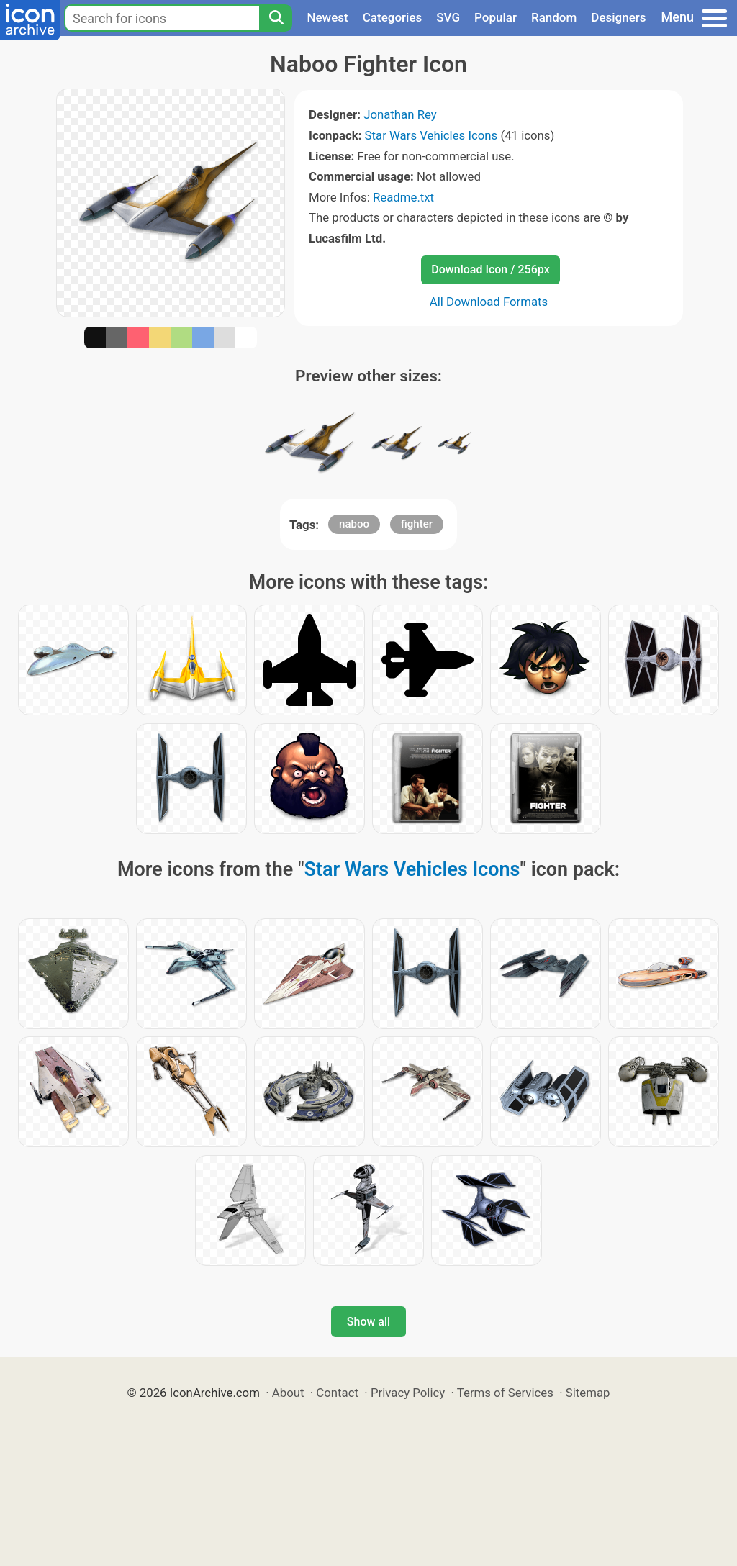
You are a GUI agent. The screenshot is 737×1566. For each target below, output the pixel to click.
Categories (392, 17)
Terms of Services (505, 1392)
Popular (495, 17)
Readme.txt (403, 197)
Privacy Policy (408, 1392)
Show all (368, 1322)
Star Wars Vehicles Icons (431, 135)
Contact (337, 1392)
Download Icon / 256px (490, 269)
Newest (327, 17)
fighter (417, 523)
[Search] (275, 18)
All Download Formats (489, 301)
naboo (354, 523)
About (288, 1392)
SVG (448, 17)
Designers (618, 17)
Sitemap (588, 1392)
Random (554, 17)
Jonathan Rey (400, 114)
